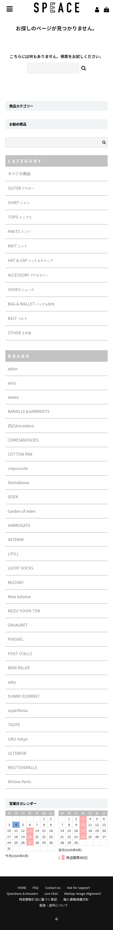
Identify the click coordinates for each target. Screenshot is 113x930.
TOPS (20, 217)
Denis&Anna (18, 482)
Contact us (53, 887)
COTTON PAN (20, 454)
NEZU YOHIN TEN (24, 611)
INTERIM (16, 539)
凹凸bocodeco (21, 426)
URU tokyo (18, 739)
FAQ (35, 887)
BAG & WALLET (31, 304)
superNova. (18, 710)
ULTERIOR (17, 753)
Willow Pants (19, 781)
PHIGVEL (16, 639)
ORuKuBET (18, 625)
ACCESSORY (28, 275)
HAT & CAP (30, 260)
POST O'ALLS (20, 653)
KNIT (17, 246)
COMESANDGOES (23, 440)
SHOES (21, 289)
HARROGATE (19, 525)
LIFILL (13, 554)
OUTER (21, 188)
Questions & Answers (22, 893)
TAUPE (14, 724)
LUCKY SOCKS (20, 568)
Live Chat (51, 893)
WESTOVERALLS (22, 767)
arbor (13, 369)
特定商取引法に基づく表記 (38, 899)
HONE (22, 887)
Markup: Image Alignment (82, 893)
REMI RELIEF (19, 668)
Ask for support (78, 887)
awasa (13, 397)
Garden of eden (21, 511)
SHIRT (19, 202)
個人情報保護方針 (76, 899)
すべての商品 (19, 173)
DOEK (13, 497)
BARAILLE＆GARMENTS (28, 411)
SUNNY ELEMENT (24, 696)
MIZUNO (15, 582)
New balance (19, 596)
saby (12, 682)
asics (12, 383)
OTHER (19, 333)
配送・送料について (53, 905)
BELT (17, 318)
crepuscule (18, 468)
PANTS (19, 231)
